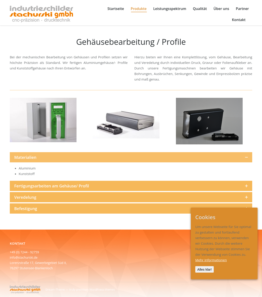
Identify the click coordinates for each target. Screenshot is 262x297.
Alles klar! (204, 269)
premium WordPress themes (95, 289)
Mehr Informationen (211, 260)
